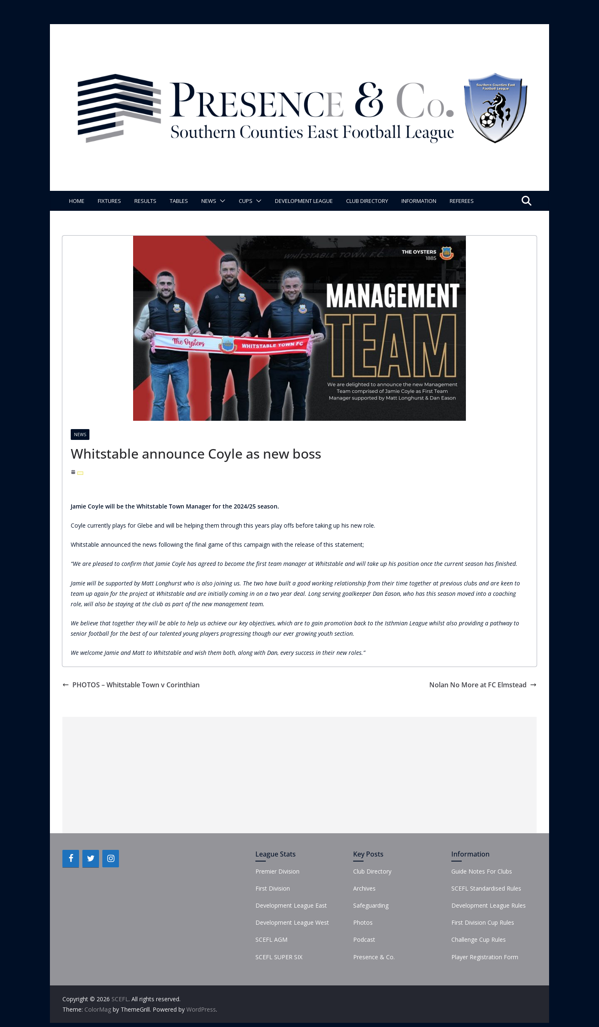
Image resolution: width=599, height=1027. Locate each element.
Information (418, 201)
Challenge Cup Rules (478, 939)
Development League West (292, 922)
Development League (304, 201)
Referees (462, 201)
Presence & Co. (374, 957)
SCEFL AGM (271, 939)
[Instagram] (110, 858)
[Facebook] (70, 858)
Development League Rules (488, 905)
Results (145, 201)
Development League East (291, 905)
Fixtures (109, 201)
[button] (220, 200)
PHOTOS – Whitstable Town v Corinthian (131, 684)
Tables (179, 201)
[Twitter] (90, 858)
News (208, 201)
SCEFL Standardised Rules (486, 888)
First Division (272, 888)
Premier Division (277, 871)
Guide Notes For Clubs (481, 871)
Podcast (364, 939)
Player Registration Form (484, 957)
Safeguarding (371, 905)
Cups (245, 201)
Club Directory (367, 201)
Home (76, 201)
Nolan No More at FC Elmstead (483, 684)
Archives (364, 888)
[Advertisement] (299, 775)
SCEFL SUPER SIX (278, 957)
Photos (363, 922)
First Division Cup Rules (482, 922)
